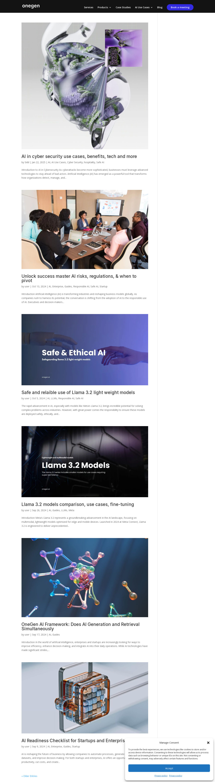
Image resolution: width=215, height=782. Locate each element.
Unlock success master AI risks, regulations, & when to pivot (79, 278)
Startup (104, 286)
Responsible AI (81, 286)
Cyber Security (75, 162)
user (27, 286)
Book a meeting (180, 7)
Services (88, 7)
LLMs (54, 398)
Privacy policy (161, 775)
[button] (208, 742)
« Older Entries (29, 776)
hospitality (89, 162)
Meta (71, 510)
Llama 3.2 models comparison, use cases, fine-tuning (78, 504)
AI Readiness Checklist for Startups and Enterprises (76, 740)
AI (49, 162)
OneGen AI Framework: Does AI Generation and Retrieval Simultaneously (81, 626)
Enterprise (57, 286)
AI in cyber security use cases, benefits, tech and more (79, 156)
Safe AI (100, 162)
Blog (159, 7)
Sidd (27, 162)
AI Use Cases (142, 7)
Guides (68, 286)
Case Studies (123, 7)
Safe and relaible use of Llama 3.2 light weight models (78, 392)
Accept (169, 768)
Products (103, 7)
